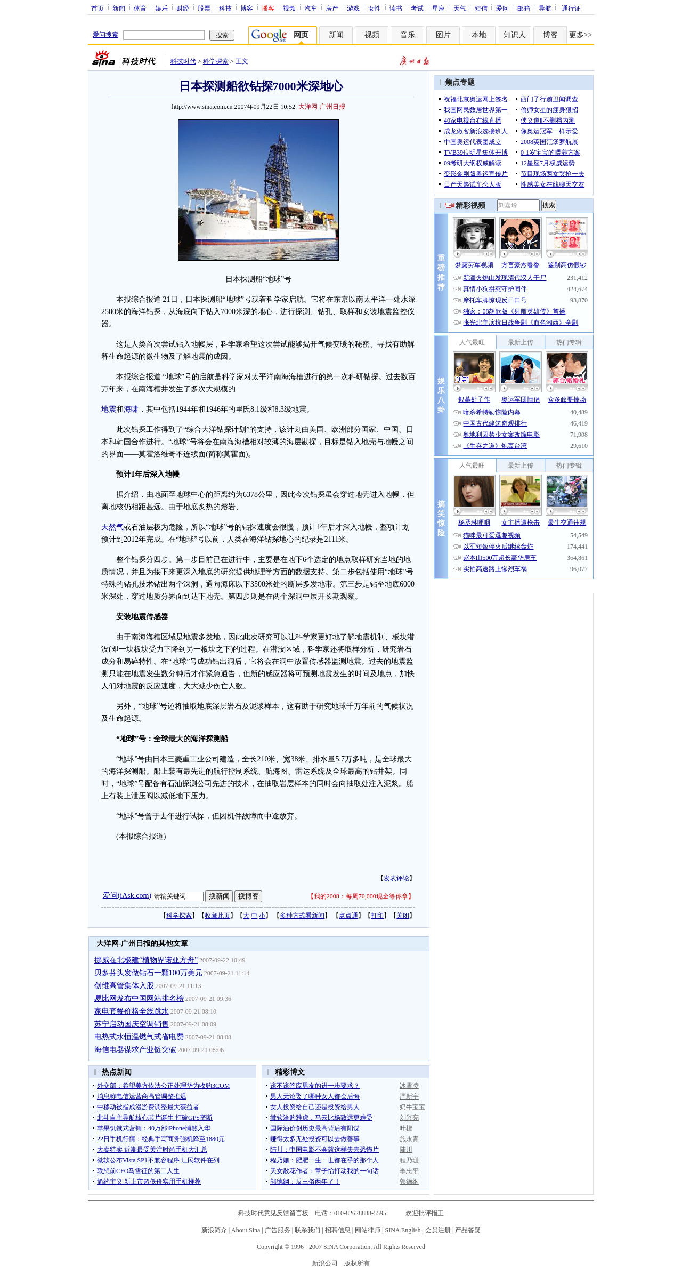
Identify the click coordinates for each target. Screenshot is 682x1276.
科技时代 (183, 61)
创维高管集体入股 (124, 986)
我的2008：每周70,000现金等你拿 (361, 896)
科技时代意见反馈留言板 (273, 1213)
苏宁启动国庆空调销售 (131, 1024)
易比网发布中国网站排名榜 (139, 998)
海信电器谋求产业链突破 (135, 1050)
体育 (140, 8)
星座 (438, 8)
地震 (108, 409)
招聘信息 (338, 1230)
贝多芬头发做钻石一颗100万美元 (148, 973)
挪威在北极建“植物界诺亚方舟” (146, 960)
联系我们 (307, 1230)
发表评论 (396, 878)
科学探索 (216, 61)
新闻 (118, 8)
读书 (395, 8)
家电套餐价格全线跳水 (131, 1011)
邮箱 (523, 8)
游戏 (353, 8)
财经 (182, 8)
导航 (545, 8)
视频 (289, 8)
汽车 (310, 8)
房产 (332, 8)
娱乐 (161, 8)
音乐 (407, 35)
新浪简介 (214, 1230)
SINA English (402, 1230)
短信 (481, 8)
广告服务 (277, 1230)
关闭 (402, 915)
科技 (225, 8)
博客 (246, 8)
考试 (417, 8)
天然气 (112, 527)
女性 (374, 8)
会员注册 (438, 1230)
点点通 (348, 915)
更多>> (580, 35)
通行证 (571, 8)
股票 (204, 8)
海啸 (131, 409)
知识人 (515, 35)
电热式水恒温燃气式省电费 (139, 1037)
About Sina (245, 1230)
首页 (97, 8)
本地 (479, 35)
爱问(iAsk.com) (127, 896)
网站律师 (367, 1230)
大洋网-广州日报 (321, 106)
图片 (443, 35)
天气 (459, 8)
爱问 (502, 8)
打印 (377, 915)
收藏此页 (217, 915)
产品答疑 (468, 1230)
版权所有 (357, 1263)
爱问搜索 (105, 34)
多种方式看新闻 (302, 915)
